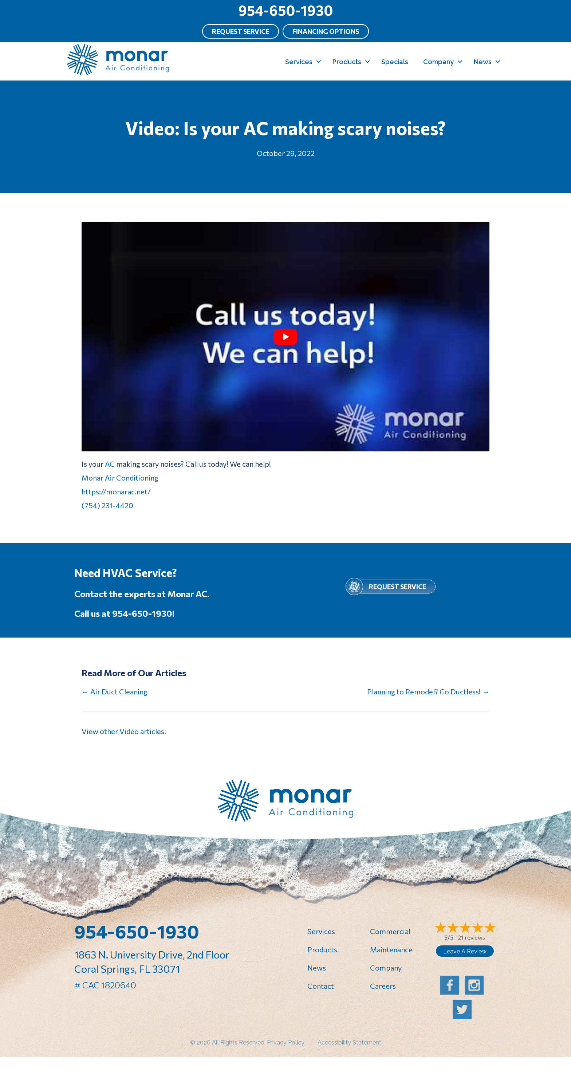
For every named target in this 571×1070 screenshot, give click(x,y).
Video (129, 731)
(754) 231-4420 (107, 505)
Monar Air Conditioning (120, 477)
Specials (394, 62)
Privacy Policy (285, 1042)
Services (298, 62)
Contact (320, 985)
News (483, 62)
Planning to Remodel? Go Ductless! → (428, 691)
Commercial (390, 931)
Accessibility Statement (349, 1042)
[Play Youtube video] (285, 336)
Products (346, 62)
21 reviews (471, 937)
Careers (383, 985)
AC (110, 463)
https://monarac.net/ (116, 491)
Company (438, 62)
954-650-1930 (285, 10)
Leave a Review (465, 951)
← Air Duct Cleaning (114, 691)
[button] (318, 61)
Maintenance (391, 949)
